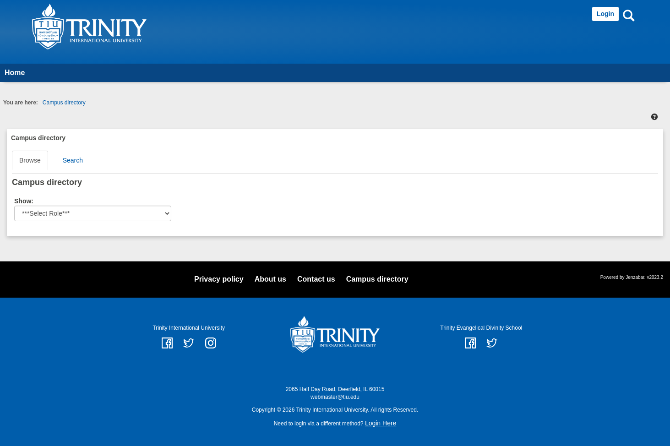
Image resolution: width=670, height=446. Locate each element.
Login (605, 13)
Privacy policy (219, 279)
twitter (188, 343)
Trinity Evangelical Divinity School (481, 328)
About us (270, 279)
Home (15, 72)
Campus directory (64, 102)
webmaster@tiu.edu (335, 397)
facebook (167, 343)
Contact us (316, 279)
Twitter (491, 343)
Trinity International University (189, 328)
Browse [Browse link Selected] (30, 160)
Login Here (381, 423)
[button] (654, 117)
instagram (210, 343)
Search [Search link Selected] (73, 160)
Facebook (470, 343)
